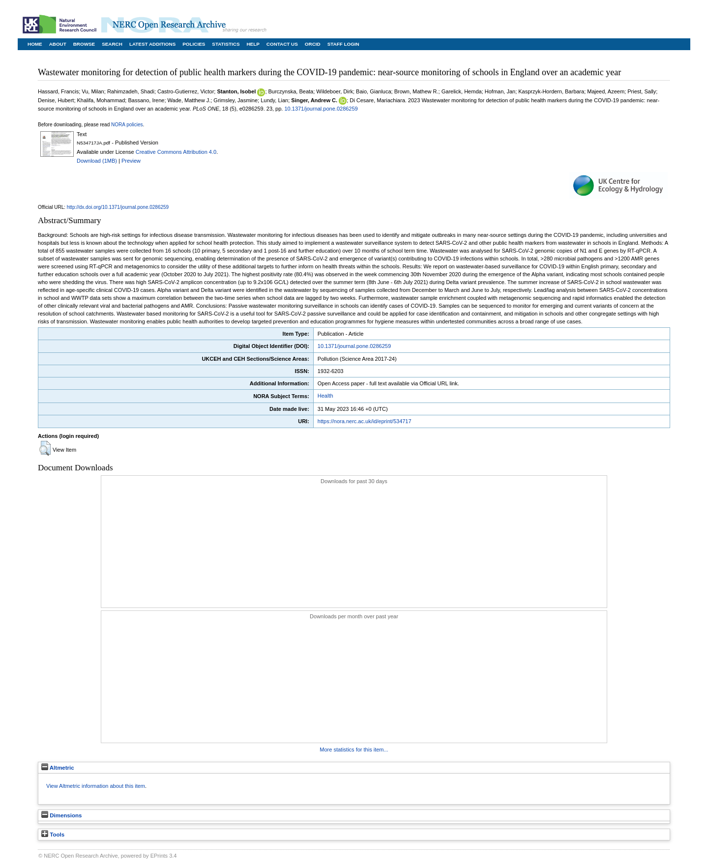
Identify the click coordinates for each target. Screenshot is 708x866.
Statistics (225, 44)
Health (325, 396)
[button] (45, 448)
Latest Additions (152, 44)
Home (35, 44)
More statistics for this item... (354, 749)
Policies (193, 44)
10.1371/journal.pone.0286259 (320, 109)
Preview (131, 161)
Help (252, 44)
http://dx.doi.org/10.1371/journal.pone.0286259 (118, 207)
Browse (84, 44)
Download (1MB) (97, 161)
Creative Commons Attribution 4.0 (176, 152)
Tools (52, 834)
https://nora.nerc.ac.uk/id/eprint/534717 (365, 421)
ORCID (313, 44)
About (57, 44)
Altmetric (57, 768)
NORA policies (127, 124)
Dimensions (61, 815)
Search (112, 44)
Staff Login (343, 44)
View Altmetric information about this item (95, 786)
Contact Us (282, 44)
